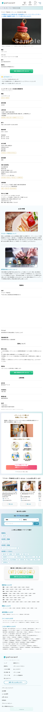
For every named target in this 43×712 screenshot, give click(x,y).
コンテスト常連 (12, 630)
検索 (36, 523)
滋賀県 (15, 587)
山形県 (30, 593)
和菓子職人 (24, 608)
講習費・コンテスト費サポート (8, 638)
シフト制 (4, 633)
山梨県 (26, 595)
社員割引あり (17, 638)
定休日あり (32, 630)
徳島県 (15, 599)
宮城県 (14, 593)
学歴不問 (17, 642)
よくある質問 (5, 694)
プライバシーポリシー (7, 703)
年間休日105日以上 (6, 647)
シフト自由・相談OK (11, 633)
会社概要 (4, 691)
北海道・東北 (5, 593)
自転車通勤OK (12, 640)
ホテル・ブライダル (19, 620)
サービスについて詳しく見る (22, 471)
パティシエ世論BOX (18, 675)
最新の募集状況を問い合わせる (21, 71)
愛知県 (7, 591)
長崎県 (17, 601)
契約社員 (8, 614)
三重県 (19, 591)
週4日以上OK (5, 635)
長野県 (30, 595)
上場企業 (17, 630)
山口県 (23, 597)
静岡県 (11, 591)
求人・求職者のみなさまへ (8, 706)
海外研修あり (18, 640)
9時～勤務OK (18, 635)
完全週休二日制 (18, 649)
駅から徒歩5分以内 (11, 628)
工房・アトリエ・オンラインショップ (31, 620)
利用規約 (4, 700)
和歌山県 (27, 587)
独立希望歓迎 (22, 642)
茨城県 (24, 589)
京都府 (19, 587)
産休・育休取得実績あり (36, 647)
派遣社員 (21, 614)
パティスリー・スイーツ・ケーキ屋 (9, 620)
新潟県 (10, 595)
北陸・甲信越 (5, 595)
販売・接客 (18, 608)
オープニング (19, 628)
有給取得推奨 (27, 647)
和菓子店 (27, 622)
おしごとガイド (16, 669)
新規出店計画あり (31, 628)
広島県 (7, 597)
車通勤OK (38, 638)
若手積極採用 (11, 642)
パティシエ (5, 608)
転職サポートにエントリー (21, 466)
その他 (36, 608)
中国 (3, 597)
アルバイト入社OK (21, 645)
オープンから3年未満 (25, 630)
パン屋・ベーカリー (14, 622)
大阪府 (7, 587)
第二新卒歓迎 (5, 642)
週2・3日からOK (25, 633)
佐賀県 (13, 601)
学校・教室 (33, 622)
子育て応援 (5, 628)
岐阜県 (15, 591)
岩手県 (22, 593)
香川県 (11, 599)
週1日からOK (18, 633)
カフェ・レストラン (6, 622)
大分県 (25, 601)
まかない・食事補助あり (25, 638)
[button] (9, 491)
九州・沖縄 (4, 601)
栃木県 (28, 589)
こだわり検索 (7, 669)
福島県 (34, 593)
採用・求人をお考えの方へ (15, 682)
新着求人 (6, 666)
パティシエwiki (16, 672)
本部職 (32, 608)
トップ (5, 663)
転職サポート (16, 663)
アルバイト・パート (14, 614)
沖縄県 (38, 601)
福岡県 (9, 601)
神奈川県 (11, 589)
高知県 (19, 599)
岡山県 (11, 597)
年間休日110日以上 (14, 647)
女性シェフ (38, 628)
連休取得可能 (29, 645)
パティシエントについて (7, 687)
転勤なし (32, 638)
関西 (3, 587)
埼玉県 (20, 589)
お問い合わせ (5, 697)
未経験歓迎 (34, 640)
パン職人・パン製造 (11, 608)
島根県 (15, 597)
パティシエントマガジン (19, 666)
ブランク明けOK (6, 645)
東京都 (7, 589)
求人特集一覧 (7, 672)
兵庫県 (11, 587)
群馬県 (32, 589)
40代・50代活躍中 (13, 645)
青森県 (18, 593)
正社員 (4, 614)
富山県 (14, 595)
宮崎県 (29, 601)
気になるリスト (7, 678)
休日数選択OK (5, 649)
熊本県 (21, 601)
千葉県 (16, 589)
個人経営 (24, 628)
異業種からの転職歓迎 (31, 642)
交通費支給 (20, 637)
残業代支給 (14, 637)
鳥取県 (19, 597)
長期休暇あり (11, 649)
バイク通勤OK (5, 640)
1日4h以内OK (11, 635)
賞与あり (9, 637)
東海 (3, 591)
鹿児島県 (33, 601)
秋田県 (26, 593)
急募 (30, 640)
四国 (3, 599)
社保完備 (24, 635)
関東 (3, 589)
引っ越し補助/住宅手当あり (32, 635)
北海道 (10, 593)
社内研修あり (25, 640)
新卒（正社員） (27, 614)
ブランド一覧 (7, 675)
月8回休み (35, 645)
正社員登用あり (26, 637)
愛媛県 (7, 599)
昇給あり (4, 637)
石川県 (18, 595)
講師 (28, 608)
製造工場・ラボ (22, 622)
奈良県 (23, 587)
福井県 (22, 595)
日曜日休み (22, 647)
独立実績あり (5, 630)
